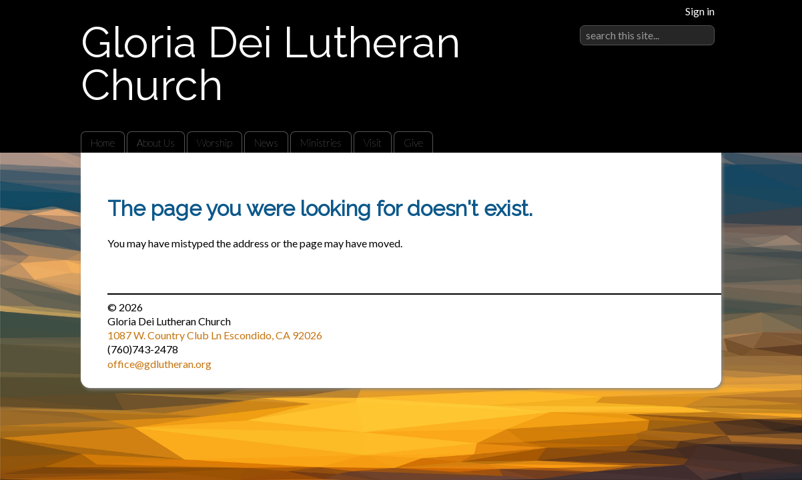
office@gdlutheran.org (159, 363)
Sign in (700, 11)
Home (103, 143)
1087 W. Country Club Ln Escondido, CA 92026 (214, 335)
